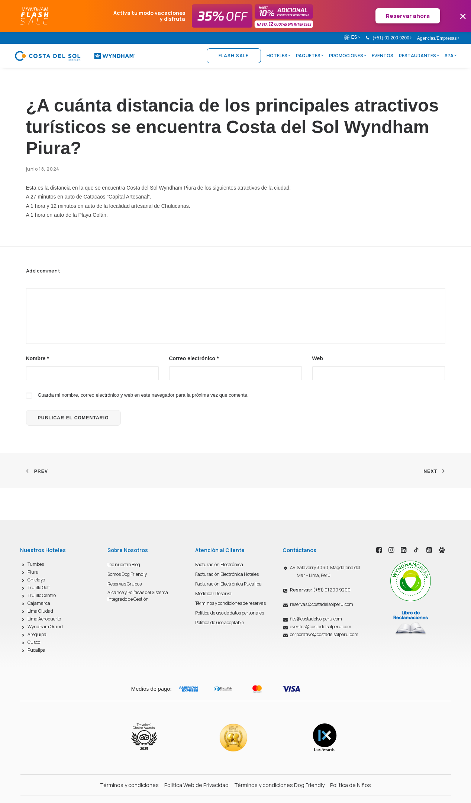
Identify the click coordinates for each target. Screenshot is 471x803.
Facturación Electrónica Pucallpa (228, 584)
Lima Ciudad (40, 611)
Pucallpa (36, 650)
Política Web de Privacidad (196, 785)
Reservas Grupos (124, 584)
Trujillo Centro (42, 595)
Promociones (347, 55)
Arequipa (37, 634)
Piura (33, 572)
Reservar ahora (408, 16)
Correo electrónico (194, 358)
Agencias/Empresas (438, 38)
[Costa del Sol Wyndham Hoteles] (75, 55)
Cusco (34, 642)
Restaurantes (419, 55)
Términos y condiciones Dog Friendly (279, 785)
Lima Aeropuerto (44, 619)
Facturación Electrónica (219, 564)
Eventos (382, 55)
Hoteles (278, 55)
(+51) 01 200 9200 (391, 38)
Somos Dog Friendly (127, 574)
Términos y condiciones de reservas (230, 603)
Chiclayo (36, 580)
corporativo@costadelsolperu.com (324, 634)
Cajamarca (39, 603)
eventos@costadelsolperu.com (320, 626)
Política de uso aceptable (219, 622)
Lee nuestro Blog (123, 564)
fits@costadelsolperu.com (316, 619)
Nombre (37, 358)
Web (317, 358)
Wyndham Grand (45, 626)
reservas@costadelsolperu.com (321, 604)
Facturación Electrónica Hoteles (227, 574)
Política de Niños (350, 785)
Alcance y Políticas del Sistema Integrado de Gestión (137, 595)
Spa (451, 55)
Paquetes (309, 55)
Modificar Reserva (213, 593)
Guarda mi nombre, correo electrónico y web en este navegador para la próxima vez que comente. (143, 395)
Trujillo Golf (39, 587)
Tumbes (36, 564)
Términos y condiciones (129, 785)
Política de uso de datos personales (229, 613)
